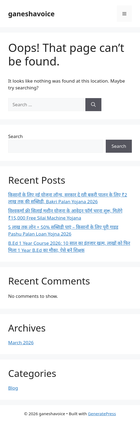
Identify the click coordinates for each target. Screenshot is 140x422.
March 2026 (21, 342)
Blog (13, 388)
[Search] (93, 104)
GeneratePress (102, 413)
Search (15, 136)
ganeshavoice (31, 13)
